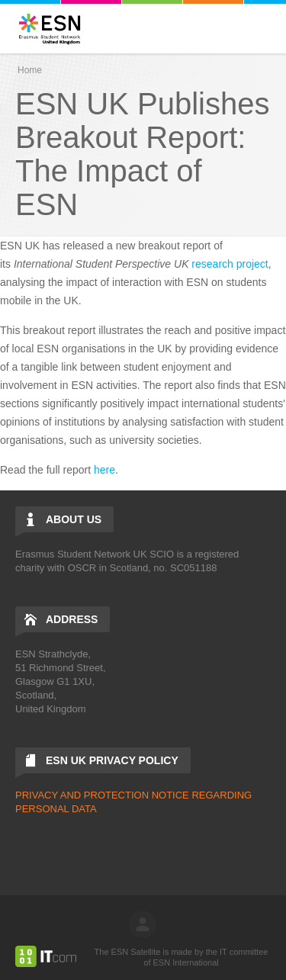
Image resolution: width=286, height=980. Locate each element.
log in (142, 924)
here (104, 470)
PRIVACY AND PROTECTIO (78, 795)
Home (30, 70)
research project (229, 264)
